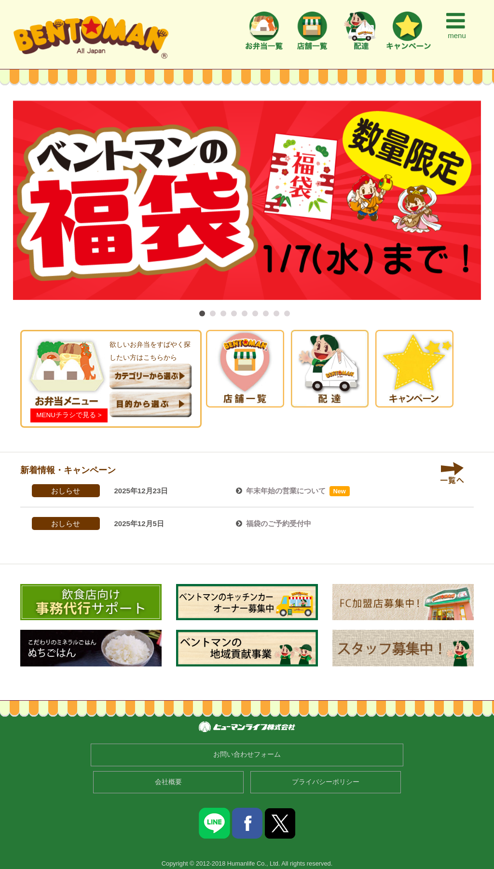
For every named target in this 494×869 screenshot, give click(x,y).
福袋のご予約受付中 (278, 523)
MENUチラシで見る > (68, 415)
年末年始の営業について (286, 491)
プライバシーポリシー (325, 782)
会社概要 (168, 782)
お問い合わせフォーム (247, 754)
